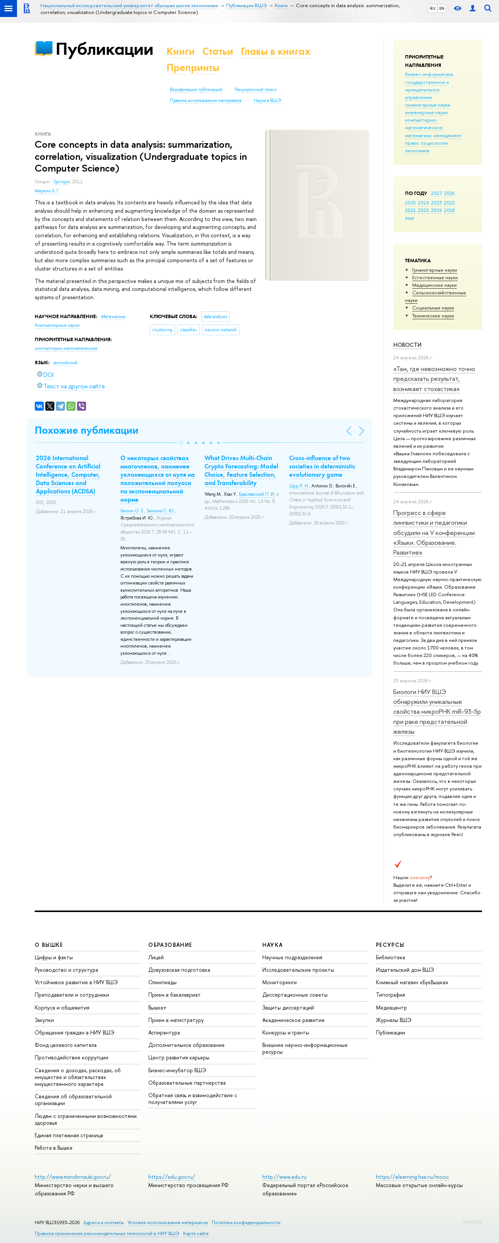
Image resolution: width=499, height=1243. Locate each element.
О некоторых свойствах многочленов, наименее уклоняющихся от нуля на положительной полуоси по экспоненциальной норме (157, 479)
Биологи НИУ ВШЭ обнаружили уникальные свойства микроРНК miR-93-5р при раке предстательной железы (437, 711)
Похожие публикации (87, 430)
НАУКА (272, 944)
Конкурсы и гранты (285, 1032)
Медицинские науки (434, 284)
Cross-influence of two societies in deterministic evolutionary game (322, 466)
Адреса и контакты (103, 1222)
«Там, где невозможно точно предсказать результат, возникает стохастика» (434, 378)
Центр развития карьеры (178, 1057)
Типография (390, 994)
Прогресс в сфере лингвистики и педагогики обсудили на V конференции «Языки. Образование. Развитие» (434, 532)
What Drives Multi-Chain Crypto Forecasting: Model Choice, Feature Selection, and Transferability (241, 470)
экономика (417, 150)
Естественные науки (435, 277)
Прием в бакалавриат (174, 994)
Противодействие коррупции (71, 1057)
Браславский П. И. (257, 494)
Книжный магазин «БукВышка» (412, 982)
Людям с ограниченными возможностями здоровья (86, 1119)
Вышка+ (157, 1007)
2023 (436, 202)
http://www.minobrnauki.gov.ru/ (73, 1176)
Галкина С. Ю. (161, 511)
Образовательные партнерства (187, 1082)
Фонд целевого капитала (66, 1044)
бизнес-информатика (429, 74)
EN (441, 8)
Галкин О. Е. (132, 511)
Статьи (217, 51)
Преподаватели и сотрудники (72, 994)
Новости (407, 345)
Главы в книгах (276, 51)
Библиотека (390, 957)
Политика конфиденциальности (246, 1222)
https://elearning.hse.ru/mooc (412, 1176)
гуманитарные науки (427, 104)
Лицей (156, 957)
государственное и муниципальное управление (427, 89)
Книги (180, 51)
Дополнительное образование (186, 1044)
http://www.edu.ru (284, 1176)
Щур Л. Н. (299, 486)
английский (65, 363)
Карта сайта (195, 1233)
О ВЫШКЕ (49, 944)
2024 (423, 202)
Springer (61, 182)
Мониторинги (279, 982)
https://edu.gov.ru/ (171, 1176)
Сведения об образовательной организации (73, 1100)
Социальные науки (433, 307)
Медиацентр (391, 1007)
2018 (449, 210)
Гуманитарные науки (434, 269)
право (412, 142)
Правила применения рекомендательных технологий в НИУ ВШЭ (107, 1233)
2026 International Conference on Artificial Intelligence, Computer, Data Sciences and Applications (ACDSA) (68, 474)
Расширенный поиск (256, 90)
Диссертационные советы (295, 994)
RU (433, 8)
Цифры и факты (54, 957)
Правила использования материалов (206, 100)
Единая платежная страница (69, 1135)
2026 (449, 193)
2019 (436, 210)
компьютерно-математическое (424, 123)
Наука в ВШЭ (267, 100)
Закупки (44, 1019)
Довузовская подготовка (179, 969)
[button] (181, 443)
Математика (113, 317)
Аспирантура (164, 1032)
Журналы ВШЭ (393, 1019)
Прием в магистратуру (176, 1019)
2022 (449, 202)
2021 (410, 210)
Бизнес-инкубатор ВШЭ (177, 1070)
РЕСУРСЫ (390, 944)
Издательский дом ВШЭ (405, 969)
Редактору (472, 1221)
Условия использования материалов (168, 1222)
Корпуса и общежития (62, 1007)
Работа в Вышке (53, 1147)
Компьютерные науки (57, 325)
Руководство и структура (66, 969)
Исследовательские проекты (298, 969)
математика (418, 135)
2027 (436, 193)
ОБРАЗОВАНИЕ (170, 944)
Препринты (192, 67)
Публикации (104, 48)
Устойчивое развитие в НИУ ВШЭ (76, 982)
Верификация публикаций (196, 90)
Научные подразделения (292, 957)
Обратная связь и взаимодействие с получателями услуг (192, 1098)
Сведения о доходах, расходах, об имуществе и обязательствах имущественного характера (78, 1077)
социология (434, 142)
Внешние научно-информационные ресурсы (305, 1048)
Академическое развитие (293, 1019)
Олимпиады (162, 982)
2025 (410, 202)
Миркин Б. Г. (47, 191)
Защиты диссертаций (288, 1007)
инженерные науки (426, 112)
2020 (423, 210)
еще (409, 217)
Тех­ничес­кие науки (433, 315)
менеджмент (447, 135)
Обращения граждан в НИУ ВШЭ (74, 1032)
